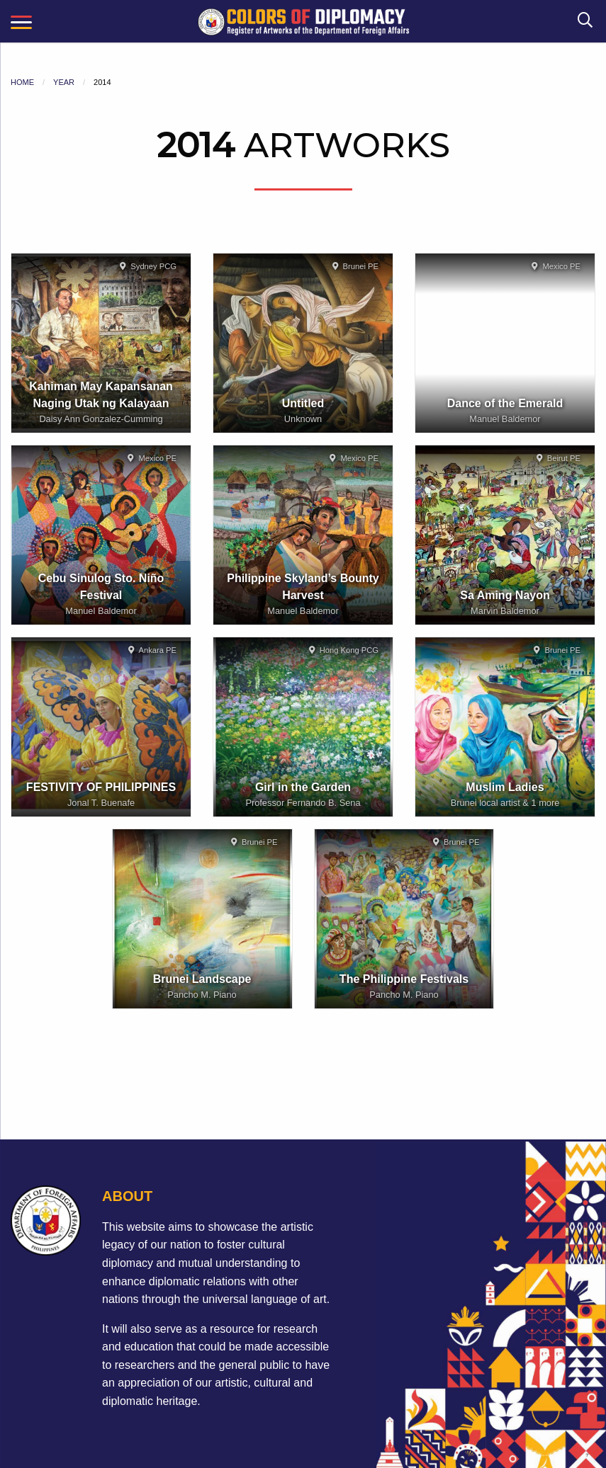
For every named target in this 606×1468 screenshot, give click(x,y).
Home (22, 82)
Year (63, 82)
